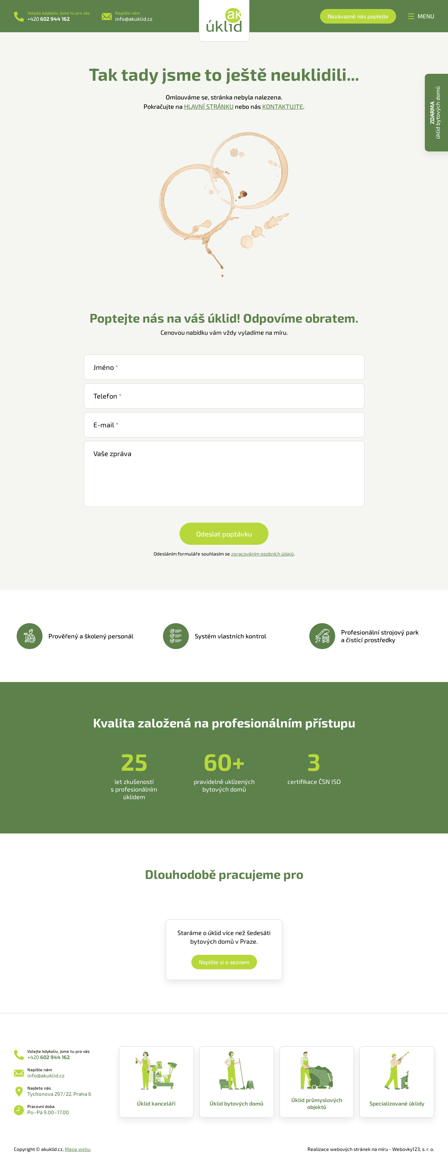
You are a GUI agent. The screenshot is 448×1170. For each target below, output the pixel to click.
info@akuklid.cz (134, 19)
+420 (48, 19)
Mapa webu (78, 1149)
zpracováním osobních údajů (262, 554)
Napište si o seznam (224, 962)
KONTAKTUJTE (282, 106)
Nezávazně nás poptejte (358, 16)
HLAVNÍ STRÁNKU (209, 106)
